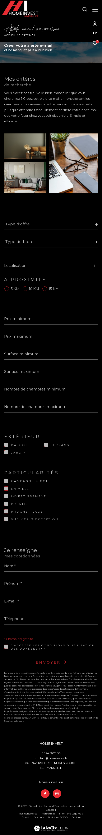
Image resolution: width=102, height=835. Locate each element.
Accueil (9, 35)
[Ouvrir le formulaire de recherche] (85, 9)
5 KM (15, 289)
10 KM (34, 289)
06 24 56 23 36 (51, 753)
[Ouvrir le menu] (95, 9)
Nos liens (39, 817)
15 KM (54, 289)
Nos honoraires (28, 813)
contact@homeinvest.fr (51, 758)
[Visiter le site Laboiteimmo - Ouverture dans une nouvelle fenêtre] (51, 825)
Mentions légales (70, 813)
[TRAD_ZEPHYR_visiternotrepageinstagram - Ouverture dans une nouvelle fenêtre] (57, 793)
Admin (26, 817)
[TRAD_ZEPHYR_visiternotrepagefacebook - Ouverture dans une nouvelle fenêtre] (45, 793)
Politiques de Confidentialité (53, 718)
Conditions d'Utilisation (83, 718)
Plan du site (48, 813)
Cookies (76, 817)
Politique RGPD (58, 817)
